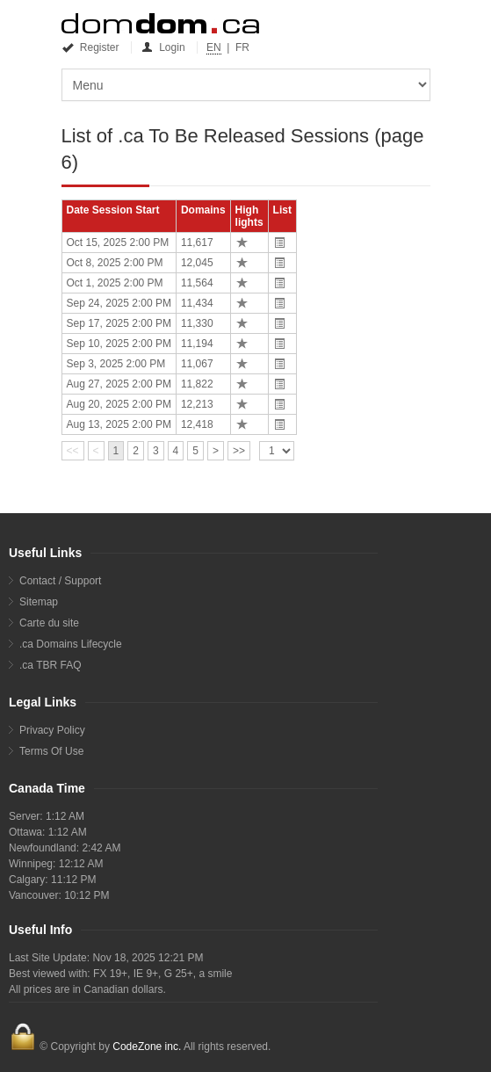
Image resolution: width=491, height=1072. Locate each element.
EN (213, 47)
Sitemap (38, 602)
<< (73, 451)
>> (239, 451)
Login (164, 47)
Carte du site (49, 623)
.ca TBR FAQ (50, 665)
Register (91, 47)
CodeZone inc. (146, 1046)
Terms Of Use (51, 751)
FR (242, 47)
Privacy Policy (52, 730)
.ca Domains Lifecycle (70, 644)
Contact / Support (60, 581)
